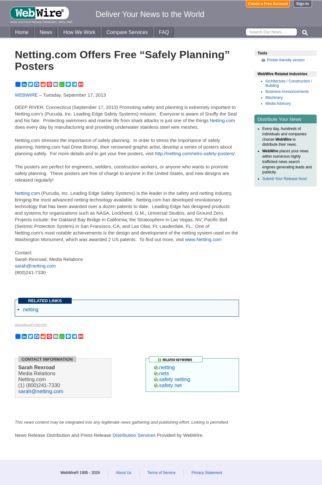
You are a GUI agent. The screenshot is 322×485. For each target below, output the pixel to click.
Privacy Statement (207, 473)
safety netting (172, 379)
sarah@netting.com (35, 265)
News (46, 32)
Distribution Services (134, 435)
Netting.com (222, 120)
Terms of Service (161, 473)
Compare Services (127, 32)
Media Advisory (278, 103)
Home (22, 32)
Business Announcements (287, 91)
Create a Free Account (268, 4)
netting (31, 309)
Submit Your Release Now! (284, 179)
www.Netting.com (203, 239)
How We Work (79, 32)
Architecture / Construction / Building (288, 83)
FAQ (164, 32)
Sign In (302, 4)
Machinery (274, 97)
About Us (123, 473)
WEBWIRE (26, 95)
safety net (168, 385)
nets (161, 373)
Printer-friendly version (286, 60)
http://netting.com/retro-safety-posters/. (195, 153)
